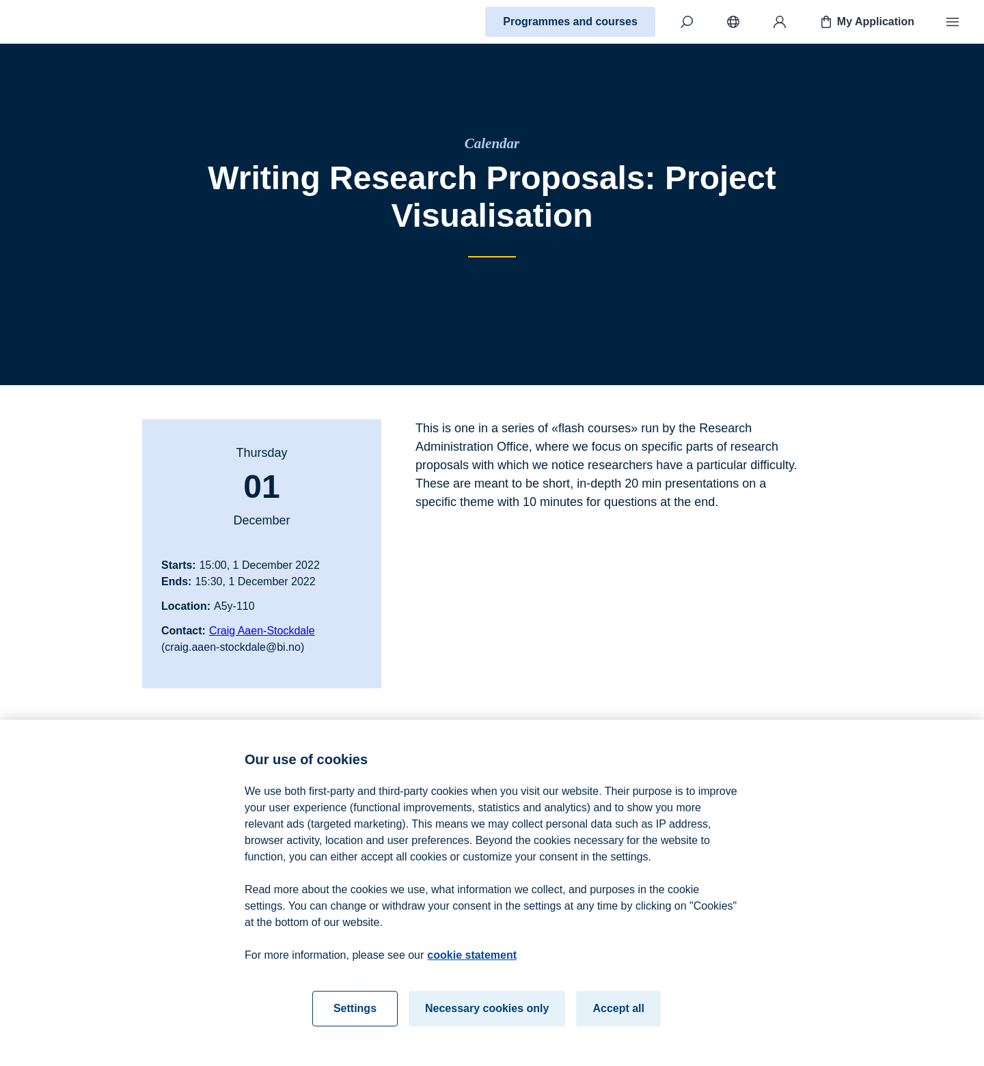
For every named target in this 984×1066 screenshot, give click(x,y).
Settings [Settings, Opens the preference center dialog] (355, 1012)
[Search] (687, 22)
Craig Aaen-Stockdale (262, 630)
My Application (866, 22)
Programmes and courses (570, 21)
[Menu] (953, 22)
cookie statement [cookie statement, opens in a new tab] (472, 959)
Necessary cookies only (487, 1012)
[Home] (58, 22)
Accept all (618, 1012)
